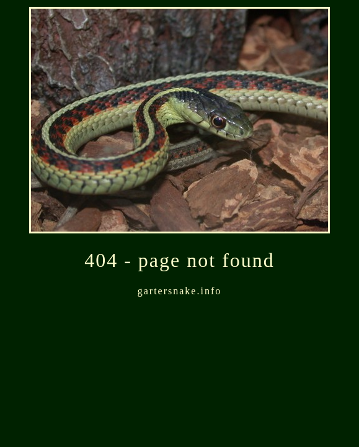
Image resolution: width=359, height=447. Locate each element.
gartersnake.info (180, 291)
